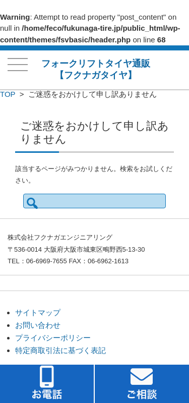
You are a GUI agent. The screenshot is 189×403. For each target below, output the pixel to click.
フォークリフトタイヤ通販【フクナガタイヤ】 (95, 69)
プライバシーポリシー (53, 337)
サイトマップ (37, 312)
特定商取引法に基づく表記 (60, 350)
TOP (7, 94)
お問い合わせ (37, 325)
